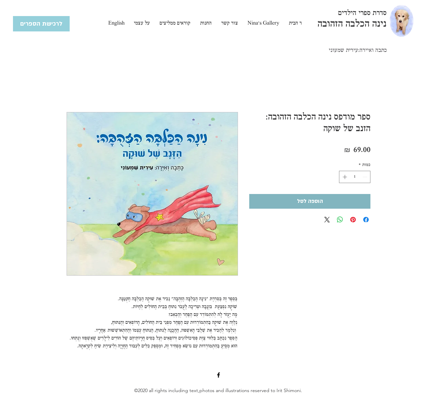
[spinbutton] (355, 177)
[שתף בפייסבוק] (366, 220)
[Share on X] (327, 220)
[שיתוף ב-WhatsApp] (340, 220)
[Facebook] (218, 375)
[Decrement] (366, 177)
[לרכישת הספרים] (41, 23)
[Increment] (344, 177)
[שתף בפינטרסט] (353, 220)
